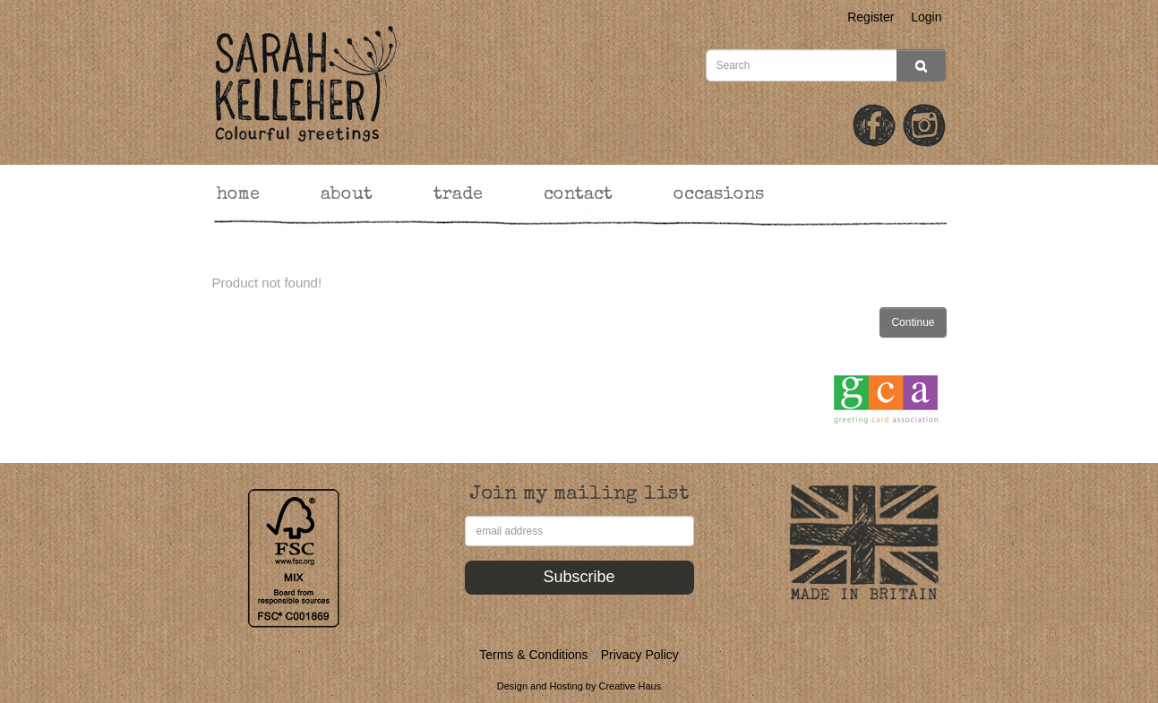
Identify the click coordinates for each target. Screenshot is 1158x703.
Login (926, 17)
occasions (718, 195)
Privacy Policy (640, 654)
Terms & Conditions (533, 654)
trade (458, 195)
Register (870, 17)
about (347, 195)
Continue (912, 322)
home (238, 195)
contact (578, 195)
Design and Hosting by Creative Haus (579, 686)
